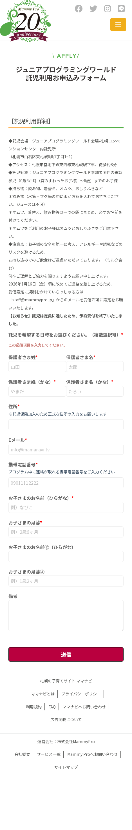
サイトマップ (66, 767)
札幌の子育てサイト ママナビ (66, 681)
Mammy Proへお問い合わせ (92, 754)
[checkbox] (66, 339)
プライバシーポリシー (81, 694)
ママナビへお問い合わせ (84, 707)
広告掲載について (66, 719)
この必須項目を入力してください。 (37, 345)
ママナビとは (43, 694)
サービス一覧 (49, 754)
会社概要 (22, 754)
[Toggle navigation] (118, 24)
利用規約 (34, 707)
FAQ (52, 707)
